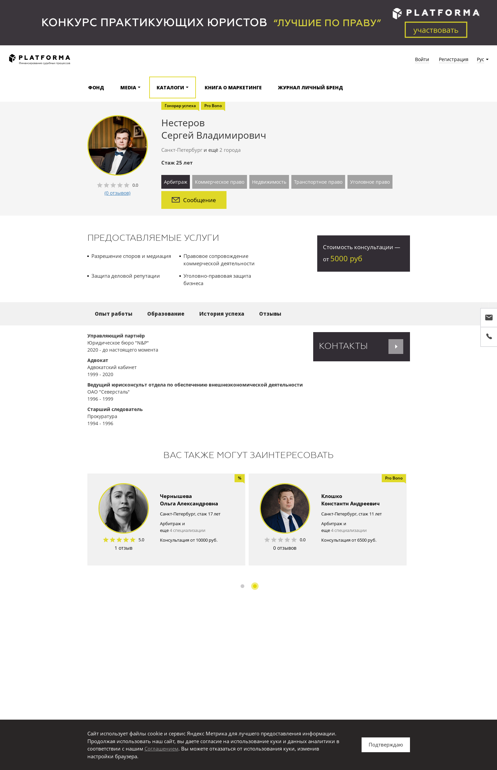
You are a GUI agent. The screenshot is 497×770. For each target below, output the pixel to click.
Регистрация (453, 59)
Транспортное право (318, 182)
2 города (230, 149)
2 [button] (255, 586)
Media (128, 87)
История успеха (221, 313)
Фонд (96, 87)
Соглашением (161, 748)
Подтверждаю (386, 744)
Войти (422, 59)
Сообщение (194, 200)
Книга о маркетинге (233, 87)
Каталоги (170, 87)
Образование (165, 313)
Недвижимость (269, 182)
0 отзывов (284, 548)
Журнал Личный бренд (310, 87)
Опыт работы (113, 313)
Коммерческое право (219, 182)
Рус (480, 59)
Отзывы (270, 313)
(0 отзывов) (117, 193)
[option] (166, 519)
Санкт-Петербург (181, 149)
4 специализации (187, 530)
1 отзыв (123, 548)
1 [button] (242, 586)
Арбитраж (175, 182)
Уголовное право (370, 182)
